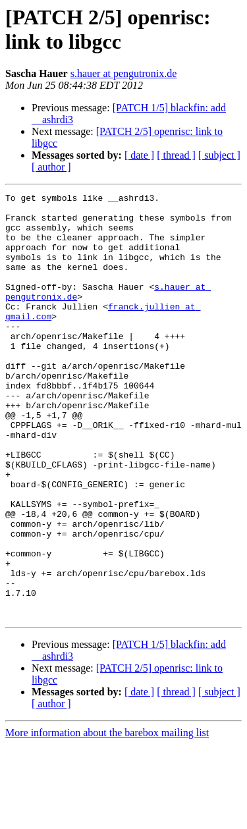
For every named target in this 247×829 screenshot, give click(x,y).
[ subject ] (219, 155)
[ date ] (139, 155)
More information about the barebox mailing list (107, 817)
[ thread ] (176, 155)
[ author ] (51, 167)
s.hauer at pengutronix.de (123, 73)
